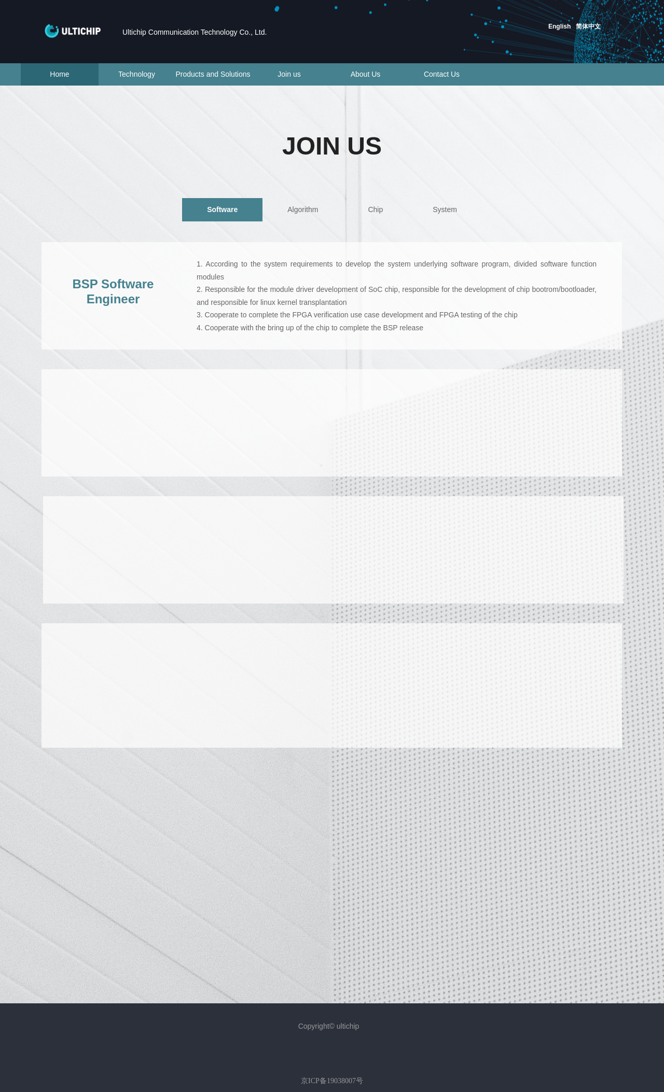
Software (222, 209)
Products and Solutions (213, 74)
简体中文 (588, 26)
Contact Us (442, 74)
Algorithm (302, 209)
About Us (366, 74)
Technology (136, 74)
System (445, 209)
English (559, 26)
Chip (375, 209)
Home (59, 74)
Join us (289, 74)
